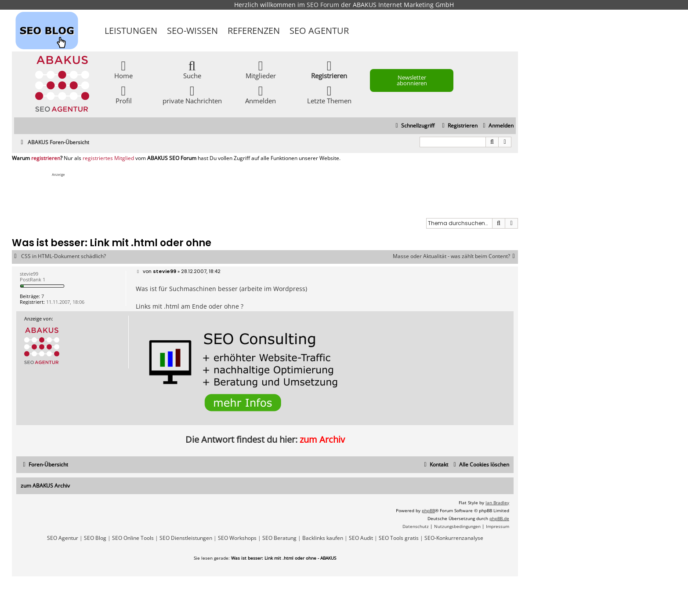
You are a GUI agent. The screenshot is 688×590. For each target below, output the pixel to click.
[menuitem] (497, 126)
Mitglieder (261, 69)
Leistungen (131, 30)
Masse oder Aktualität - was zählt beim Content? (455, 256)
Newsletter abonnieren (412, 80)
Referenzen (254, 30)
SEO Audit (361, 538)
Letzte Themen (329, 94)
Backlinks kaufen (322, 538)
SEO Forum (323, 4)
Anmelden (260, 94)
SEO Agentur (319, 30)
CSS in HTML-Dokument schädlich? (63, 256)
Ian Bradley (497, 502)
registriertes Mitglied (108, 158)
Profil (124, 94)
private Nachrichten (192, 94)
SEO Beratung (279, 538)
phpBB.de (499, 518)
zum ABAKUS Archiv (45, 485)
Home (123, 69)
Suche (192, 69)
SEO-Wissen (192, 30)
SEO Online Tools (133, 538)
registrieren (45, 158)
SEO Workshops (237, 538)
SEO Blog (95, 538)
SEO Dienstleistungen (185, 538)
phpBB (428, 510)
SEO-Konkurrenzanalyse (453, 538)
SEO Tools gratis (399, 538)
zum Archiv (322, 439)
